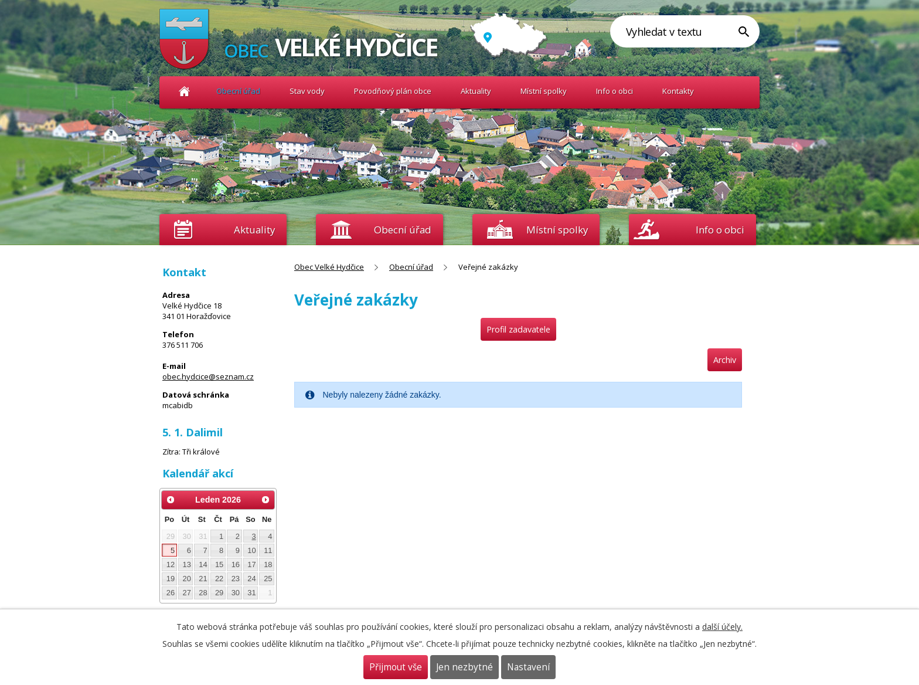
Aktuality (254, 229)
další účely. (722, 626)
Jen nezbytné (464, 667)
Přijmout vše (395, 667)
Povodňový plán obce (392, 91)
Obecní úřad (238, 91)
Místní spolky (543, 91)
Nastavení (528, 667)
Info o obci (614, 91)
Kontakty (678, 91)
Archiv (724, 359)
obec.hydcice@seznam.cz (208, 376)
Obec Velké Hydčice (184, 91)
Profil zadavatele (518, 329)
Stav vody (307, 91)
